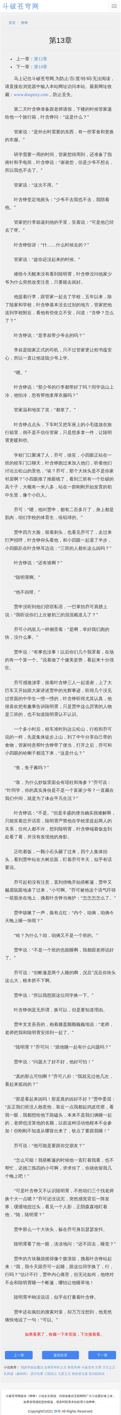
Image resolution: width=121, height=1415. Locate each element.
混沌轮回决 (97, 1374)
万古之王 (108, 1367)
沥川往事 (36, 1374)
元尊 (98, 1367)
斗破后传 (87, 1367)
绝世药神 (74, 1367)
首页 (12, 23)
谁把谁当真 (80, 1374)
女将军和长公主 (55, 1367)
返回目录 (60, 1355)
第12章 (40, 58)
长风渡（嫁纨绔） (16, 1374)
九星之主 (64, 1374)
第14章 (40, 66)
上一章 (19, 1355)
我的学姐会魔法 (32, 1367)
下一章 (102, 1355)
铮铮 (24, 23)
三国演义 (50, 1374)
